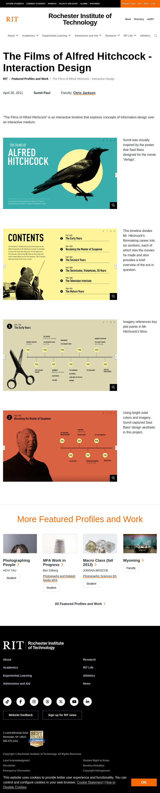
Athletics (145, 35)
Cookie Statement (90, 782)
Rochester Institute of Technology (79, 19)
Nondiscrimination (93, 765)
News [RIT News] (87, 683)
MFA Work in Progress (54, 562)
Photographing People (16, 562)
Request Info (129, 4)
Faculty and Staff (68, 4)
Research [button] (110, 35)
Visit (139, 4)
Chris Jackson (84, 93)
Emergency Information (16, 770)
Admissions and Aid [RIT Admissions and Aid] (16, 683)
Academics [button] (28, 35)
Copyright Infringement (96, 770)
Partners (95, 4)
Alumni (83, 4)
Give (153, 4)
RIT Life (88, 667)
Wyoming (131, 560)
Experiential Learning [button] (55, 35)
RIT (5, 78)
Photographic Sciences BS (100, 576)
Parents (52, 4)
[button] (156, 36)
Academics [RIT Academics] (10, 667)
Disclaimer (9, 765)
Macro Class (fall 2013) (98, 562)
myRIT (150, 19)
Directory (139, 19)
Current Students (36, 4)
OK (144, 782)
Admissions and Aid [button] (86, 35)
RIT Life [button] (128, 35)
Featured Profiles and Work (30, 78)
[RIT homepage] (12, 19)
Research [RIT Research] (89, 659)
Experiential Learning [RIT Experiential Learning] (17, 675)
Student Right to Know (96, 760)
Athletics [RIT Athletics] (89, 675)
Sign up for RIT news (62, 715)
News (128, 19)
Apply (146, 4)
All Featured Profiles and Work (78, 604)
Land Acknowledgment (16, 760)
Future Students (15, 4)
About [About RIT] (7, 659)
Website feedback (21, 715)
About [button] (11, 35)
